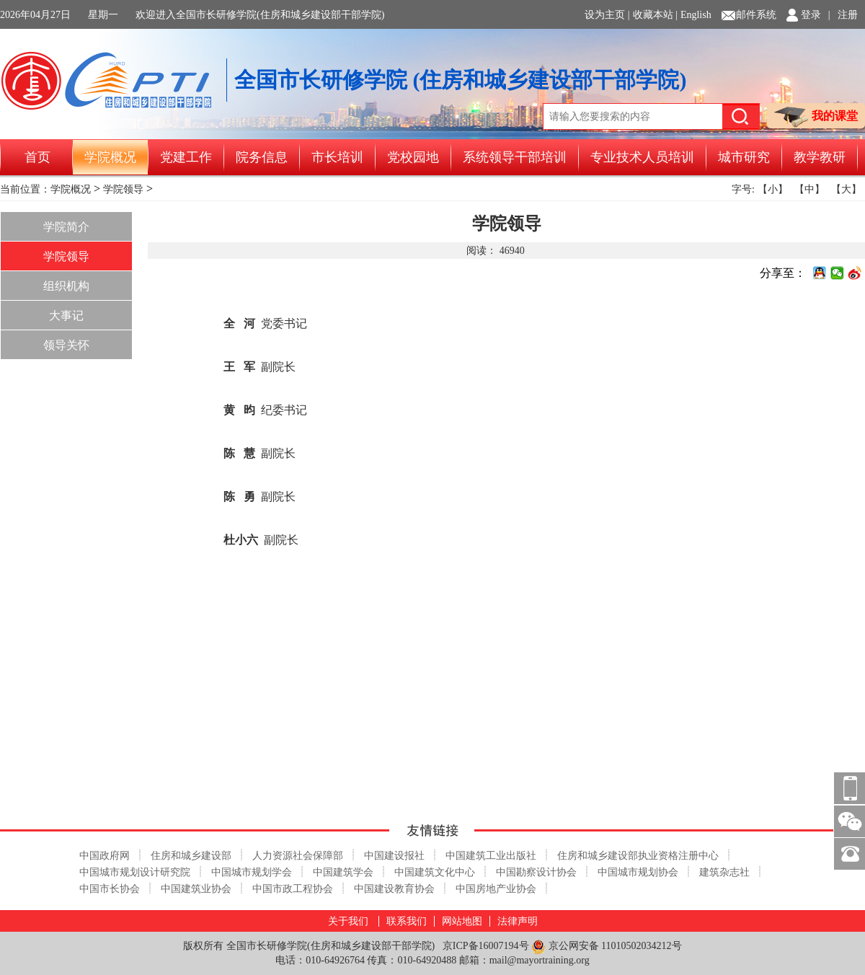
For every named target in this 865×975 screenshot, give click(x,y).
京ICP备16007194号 (486, 945)
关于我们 (348, 921)
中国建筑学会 (343, 872)
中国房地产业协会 (496, 888)
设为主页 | (607, 14)
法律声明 (517, 921)
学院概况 (110, 157)
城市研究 (744, 157)
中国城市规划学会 (251, 872)
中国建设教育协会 (394, 888)
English (695, 14)
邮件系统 (756, 14)
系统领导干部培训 (515, 157)
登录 (811, 14)
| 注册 (843, 14)
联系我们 (406, 921)
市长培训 (337, 157)
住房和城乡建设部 (191, 855)
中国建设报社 (394, 855)
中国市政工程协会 (292, 888)
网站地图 (462, 921)
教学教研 (820, 157)
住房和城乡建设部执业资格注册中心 (638, 855)
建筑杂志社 (724, 872)
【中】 (809, 189)
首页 (37, 157)
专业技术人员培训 (642, 157)
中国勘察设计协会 (536, 872)
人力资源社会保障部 (297, 855)
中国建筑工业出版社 (490, 855)
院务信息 (262, 157)
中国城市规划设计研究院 (134, 872)
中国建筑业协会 (196, 888)
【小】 (773, 189)
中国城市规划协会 (638, 872)
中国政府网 (104, 855)
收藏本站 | (655, 14)
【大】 (846, 189)
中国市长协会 (109, 888)
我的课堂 (816, 117)
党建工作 (186, 157)
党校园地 (413, 157)
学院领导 (123, 189)
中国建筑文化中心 (434, 872)
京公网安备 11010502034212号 (606, 946)
